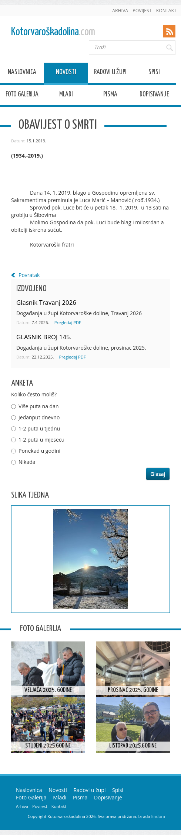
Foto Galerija (22, 95)
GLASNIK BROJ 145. (43, 337)
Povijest (142, 10)
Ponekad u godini (39, 450)
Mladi (66, 95)
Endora (158, 816)
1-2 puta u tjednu (39, 428)
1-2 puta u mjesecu (41, 439)
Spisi (154, 73)
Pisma (110, 95)
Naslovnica (22, 73)
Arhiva (120, 10)
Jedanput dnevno (39, 417)
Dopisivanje (154, 95)
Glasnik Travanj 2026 (46, 302)
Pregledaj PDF (67, 322)
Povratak (29, 274)
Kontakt (166, 10)
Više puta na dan (39, 406)
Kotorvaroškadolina (53, 32)
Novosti (66, 73)
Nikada (27, 461)
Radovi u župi (110, 73)
